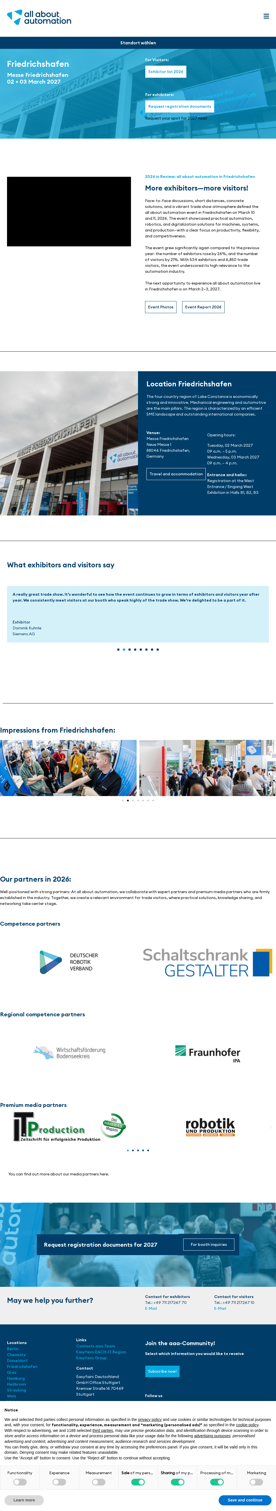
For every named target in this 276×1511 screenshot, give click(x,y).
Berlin (12, 1348)
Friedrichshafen (22, 1366)
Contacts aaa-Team (95, 1346)
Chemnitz (16, 1354)
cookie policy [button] (247, 1425)
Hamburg (16, 1378)
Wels (11, 1395)
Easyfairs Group (91, 1357)
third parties (102, 1430)
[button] (266, 16)
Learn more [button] (24, 1500)
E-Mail (151, 1308)
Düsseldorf (18, 1360)
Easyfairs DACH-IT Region (101, 1351)
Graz (12, 1372)
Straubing (16, 1390)
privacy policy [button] (150, 1419)
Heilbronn (16, 1384)
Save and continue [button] (245, 1500)
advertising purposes (212, 1436)
